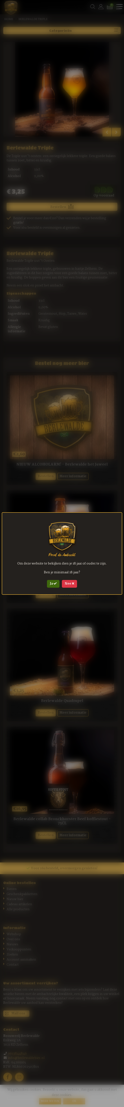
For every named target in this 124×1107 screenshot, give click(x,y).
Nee (69, 583)
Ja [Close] (53, 583)
